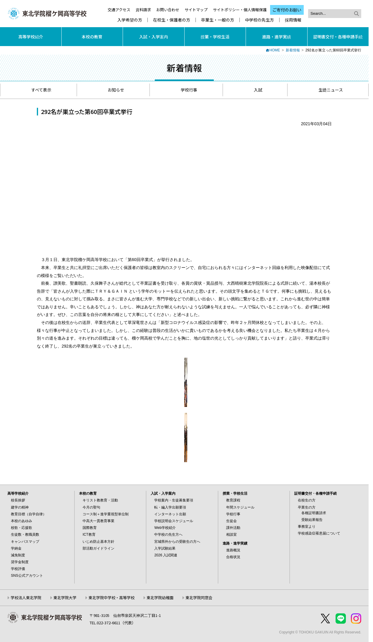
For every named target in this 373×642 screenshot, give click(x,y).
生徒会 (231, 521)
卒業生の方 (307, 507)
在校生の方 (307, 500)
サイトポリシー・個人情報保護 (240, 9)
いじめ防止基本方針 (98, 542)
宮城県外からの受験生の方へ (177, 542)
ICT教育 (89, 534)
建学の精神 (20, 507)
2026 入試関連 (165, 555)
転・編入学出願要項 (170, 507)
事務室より (307, 526)
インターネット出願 (170, 514)
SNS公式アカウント (27, 575)
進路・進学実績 (276, 37)
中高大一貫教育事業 (98, 521)
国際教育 (90, 528)
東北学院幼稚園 (160, 597)
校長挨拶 (18, 500)
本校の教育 (92, 37)
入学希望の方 (129, 20)
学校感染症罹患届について (319, 533)
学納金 (16, 548)
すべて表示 (38, 90)
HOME (275, 50)
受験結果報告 (312, 520)
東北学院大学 (64, 597)
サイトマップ (196, 9)
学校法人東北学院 (26, 597)
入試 (255, 90)
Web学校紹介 (164, 528)
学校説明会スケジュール (173, 521)
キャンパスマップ (25, 542)
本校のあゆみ (21, 521)
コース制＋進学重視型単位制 (106, 514)
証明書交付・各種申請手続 (338, 37)
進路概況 (233, 550)
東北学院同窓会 (198, 597)
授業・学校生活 (215, 37)
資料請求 (143, 9)
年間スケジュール (240, 507)
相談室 (231, 534)
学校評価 (18, 569)
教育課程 (233, 500)
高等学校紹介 (30, 37)
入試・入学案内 (153, 37)
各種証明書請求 (313, 513)
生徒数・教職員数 (25, 534)
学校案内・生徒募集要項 (173, 500)
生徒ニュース (328, 90)
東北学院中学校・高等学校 (111, 597)
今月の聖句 (91, 507)
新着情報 (293, 50)
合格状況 (233, 557)
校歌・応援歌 (21, 528)
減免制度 (18, 555)
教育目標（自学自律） (28, 514)
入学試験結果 (164, 548)
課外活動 (233, 528)
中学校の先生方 (259, 20)
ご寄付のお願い (286, 10)
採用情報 (293, 20)
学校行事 (186, 90)
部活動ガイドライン (98, 548)
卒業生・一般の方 (217, 20)
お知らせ (113, 90)
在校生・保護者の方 (171, 20)
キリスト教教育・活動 (100, 500)
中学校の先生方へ (168, 534)
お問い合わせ (167, 9)
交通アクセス (119, 9)
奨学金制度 (20, 562)
